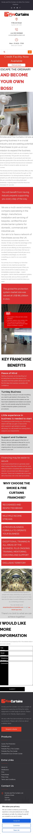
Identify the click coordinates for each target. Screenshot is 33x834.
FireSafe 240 (5, 746)
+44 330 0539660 (16, 33)
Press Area (4, 777)
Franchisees (5, 774)
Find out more (16, 65)
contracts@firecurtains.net (16, 35)
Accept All (16, 820)
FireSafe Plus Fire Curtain (9, 751)
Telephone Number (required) (4, 659)
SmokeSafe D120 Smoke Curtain (11, 753)
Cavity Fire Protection (8, 744)
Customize (16, 825)
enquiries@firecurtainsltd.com (13, 607)
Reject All (16, 830)
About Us (4, 767)
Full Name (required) (4, 648)
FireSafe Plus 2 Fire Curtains (10, 749)
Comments (4, 663)
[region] (16, 819)
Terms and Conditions (8, 779)
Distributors (5, 769)
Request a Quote (11, 729)
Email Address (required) (4, 653)
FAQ (2, 772)
